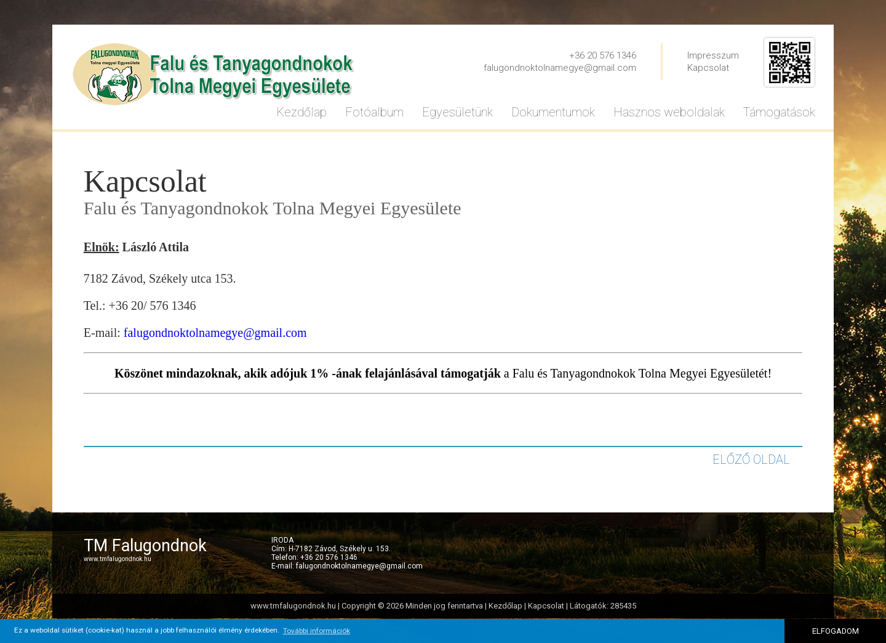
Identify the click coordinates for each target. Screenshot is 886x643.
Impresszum (713, 55)
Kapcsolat (708, 67)
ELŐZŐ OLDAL (751, 459)
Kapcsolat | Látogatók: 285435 (582, 605)
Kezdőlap (505, 605)
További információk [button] (316, 630)
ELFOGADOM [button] (835, 631)
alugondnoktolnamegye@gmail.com (216, 332)
